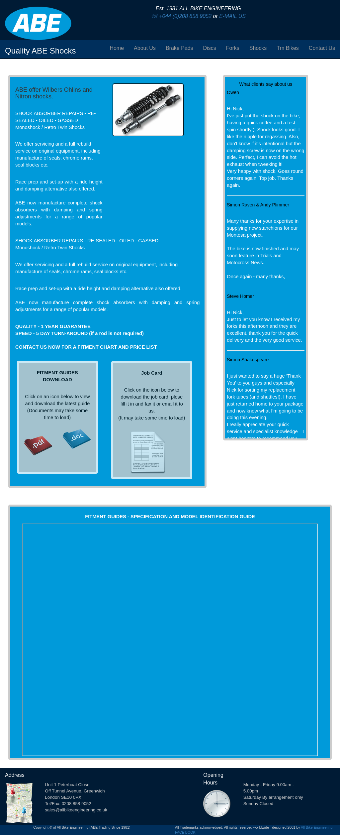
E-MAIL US (232, 16)
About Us (145, 48)
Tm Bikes (288, 48)
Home (117, 48)
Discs (209, 48)
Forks (232, 48)
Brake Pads (179, 48)
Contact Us (322, 48)
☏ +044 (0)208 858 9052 (181, 16)
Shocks (258, 48)
